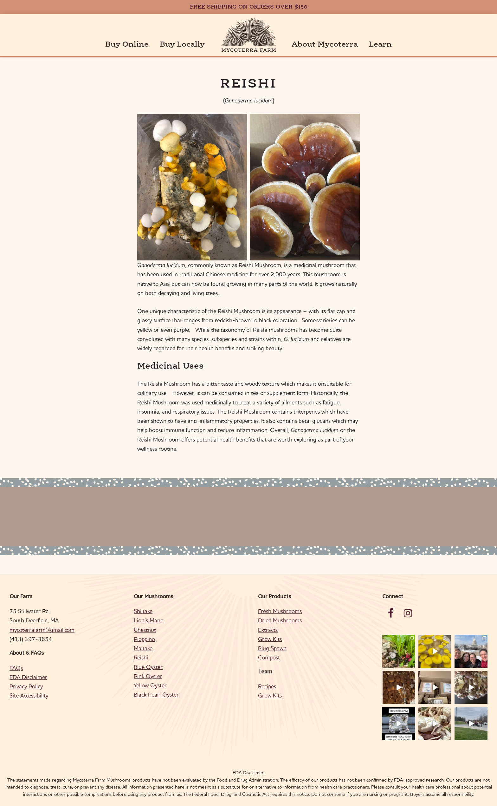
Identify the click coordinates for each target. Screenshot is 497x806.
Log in (292, 799)
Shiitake (143, 602)
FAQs (16, 658)
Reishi (141, 648)
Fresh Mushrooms (280, 602)
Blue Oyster (148, 657)
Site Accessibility (29, 686)
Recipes (267, 677)
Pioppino (144, 629)
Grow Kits (270, 629)
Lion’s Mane (148, 611)
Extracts (268, 620)
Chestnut (145, 620)
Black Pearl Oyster (156, 685)
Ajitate (275, 799)
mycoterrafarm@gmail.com (42, 620)
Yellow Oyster (150, 676)
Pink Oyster (148, 667)
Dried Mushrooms (280, 611)
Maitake (143, 639)
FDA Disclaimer (28, 668)
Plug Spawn (272, 639)
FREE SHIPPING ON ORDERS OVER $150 (248, 7)
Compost (269, 648)
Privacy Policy (26, 677)
